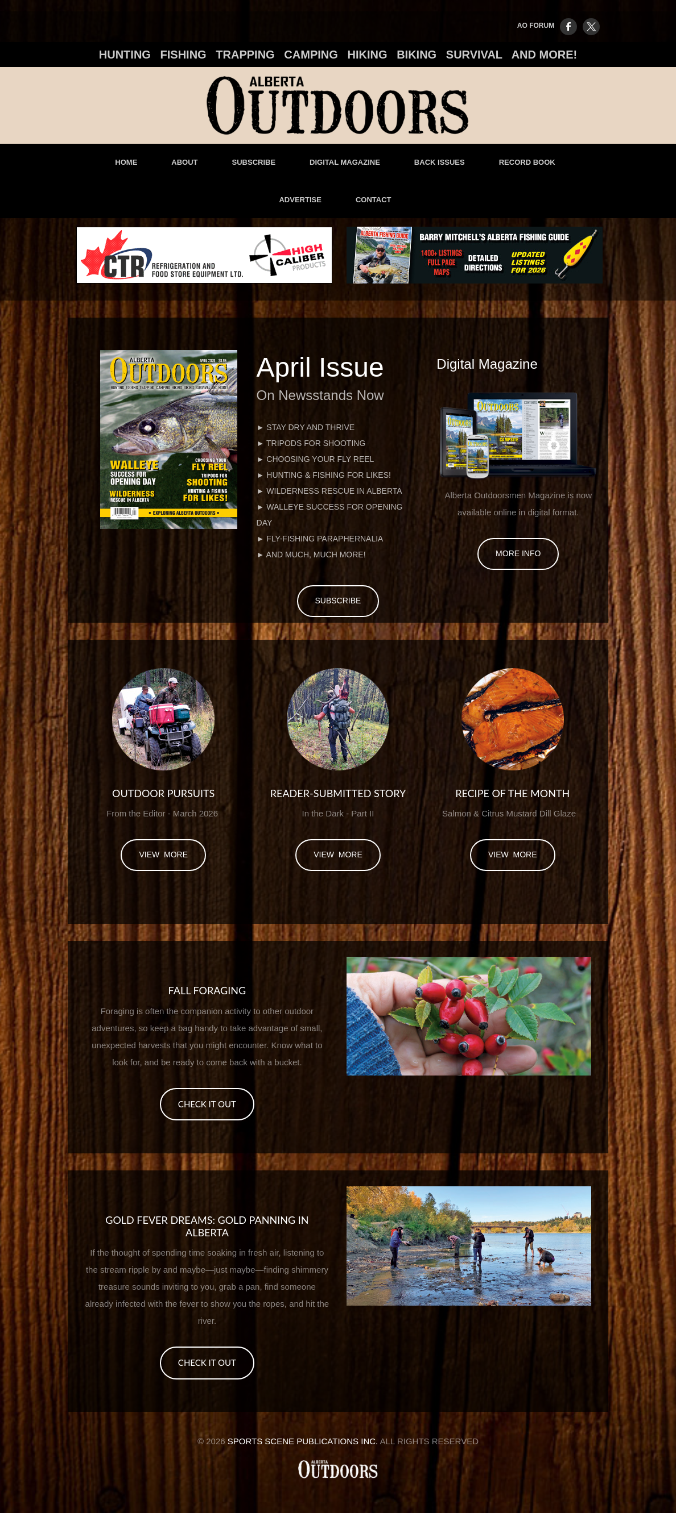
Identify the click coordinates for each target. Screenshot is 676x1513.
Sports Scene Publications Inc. (303, 1441)
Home (126, 162)
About (184, 162)
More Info (518, 553)
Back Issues (439, 162)
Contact (373, 199)
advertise (300, 199)
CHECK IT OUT (207, 1104)
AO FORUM (535, 26)
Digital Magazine (345, 162)
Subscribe (254, 162)
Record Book (527, 162)
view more (163, 854)
